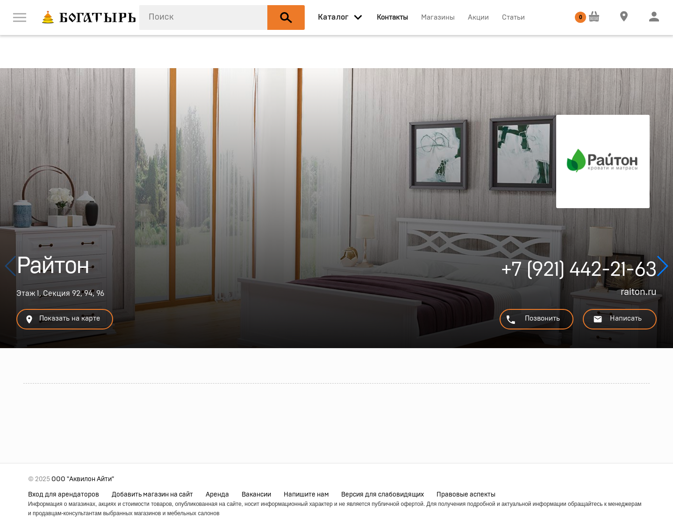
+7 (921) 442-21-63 (579, 272)
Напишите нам (306, 494)
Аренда (217, 494)
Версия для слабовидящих (382, 494)
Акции (478, 17)
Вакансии (256, 494)
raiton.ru (639, 292)
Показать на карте (62, 319)
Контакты (392, 17)
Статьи (513, 17)
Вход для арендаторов (63, 494)
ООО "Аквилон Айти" (82, 479)
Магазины (438, 17)
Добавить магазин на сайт (152, 494)
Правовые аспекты (466, 494)
